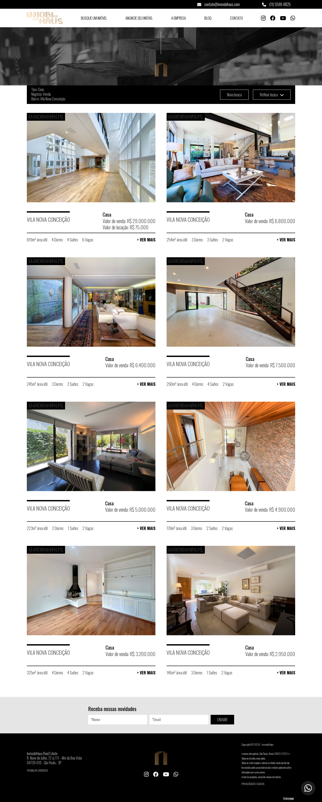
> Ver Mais (146, 240)
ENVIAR (222, 719)
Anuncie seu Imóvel (139, 18)
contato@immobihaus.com (218, 4)
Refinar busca (272, 94)
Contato (236, 18)
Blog (208, 18)
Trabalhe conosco (37, 770)
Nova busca (234, 94)
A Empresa (178, 18)
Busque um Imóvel (94, 18)
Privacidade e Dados (253, 784)
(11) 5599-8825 (276, 4)
